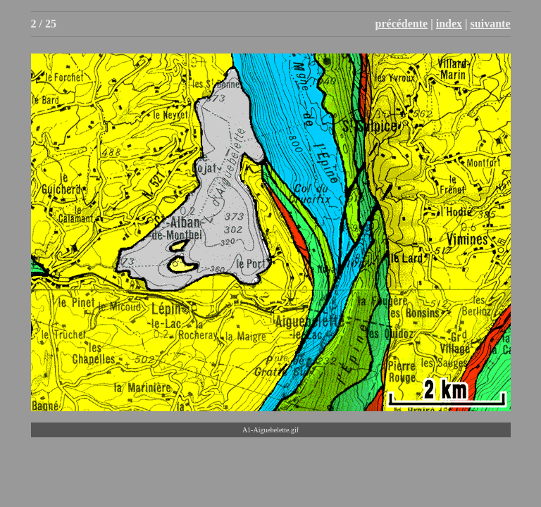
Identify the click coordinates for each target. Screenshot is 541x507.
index (449, 24)
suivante (491, 24)
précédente (401, 24)
